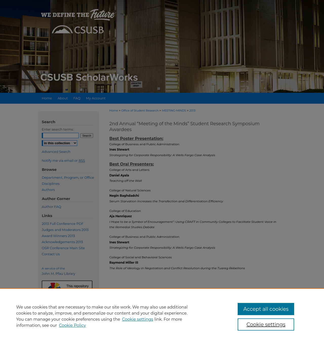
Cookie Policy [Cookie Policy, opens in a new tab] (72, 325)
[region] (162, 316)
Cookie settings (137, 319)
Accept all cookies (266, 309)
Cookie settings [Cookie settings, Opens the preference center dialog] (266, 324)
